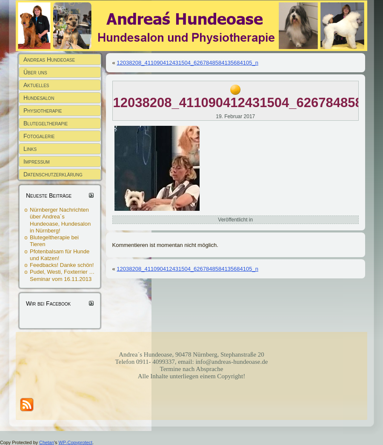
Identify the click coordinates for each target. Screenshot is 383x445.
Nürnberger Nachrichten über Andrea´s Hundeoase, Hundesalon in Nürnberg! (60, 220)
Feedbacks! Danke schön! (62, 265)
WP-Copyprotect (75, 442)
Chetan (46, 442)
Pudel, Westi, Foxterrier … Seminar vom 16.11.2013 (62, 275)
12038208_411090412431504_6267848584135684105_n (187, 63)
